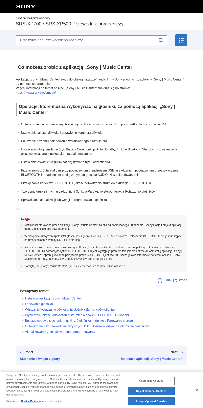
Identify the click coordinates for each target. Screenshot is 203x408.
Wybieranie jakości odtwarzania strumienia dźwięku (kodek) (77, 315)
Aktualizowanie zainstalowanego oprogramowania (60, 331)
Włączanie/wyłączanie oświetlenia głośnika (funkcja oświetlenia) (70, 309)
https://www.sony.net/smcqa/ (36, 92)
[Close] (196, 392)
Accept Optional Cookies (151, 403)
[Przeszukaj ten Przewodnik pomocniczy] (91, 40)
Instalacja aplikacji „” (53, 298)
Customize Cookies (151, 382)
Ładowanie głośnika (39, 304)
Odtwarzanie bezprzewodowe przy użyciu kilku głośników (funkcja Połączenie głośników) (87, 326)
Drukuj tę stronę (176, 280)
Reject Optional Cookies (151, 393)
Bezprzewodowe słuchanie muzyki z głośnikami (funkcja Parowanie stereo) (79, 320)
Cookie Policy (30, 403)
